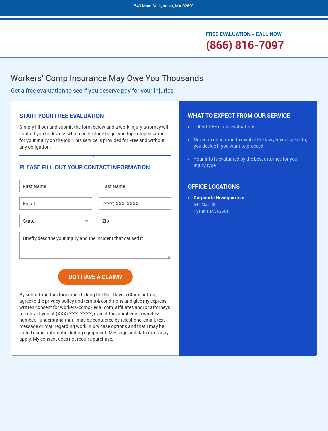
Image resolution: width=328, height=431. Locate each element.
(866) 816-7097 (245, 44)
